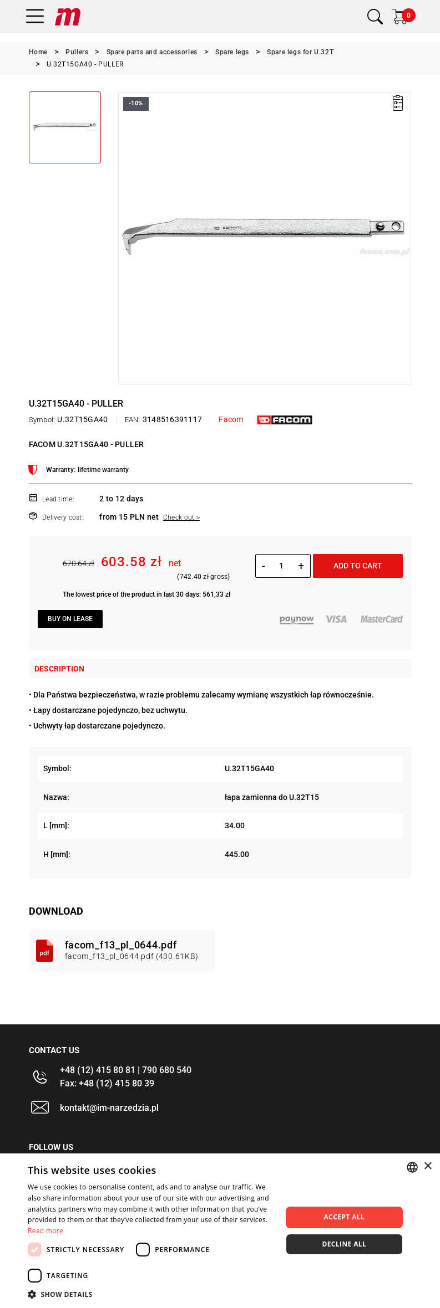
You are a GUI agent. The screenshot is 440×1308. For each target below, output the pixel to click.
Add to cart (357, 565)
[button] (151, 1294)
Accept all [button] (344, 1217)
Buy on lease (70, 619)
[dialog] (220, 1230)
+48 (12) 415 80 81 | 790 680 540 (125, 1070)
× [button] (427, 1166)
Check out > (181, 517)
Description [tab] (59, 668)
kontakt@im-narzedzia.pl (109, 1107)
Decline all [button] (344, 1244)
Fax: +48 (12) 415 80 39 (107, 1083)
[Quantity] (281, 566)
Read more (45, 1230)
